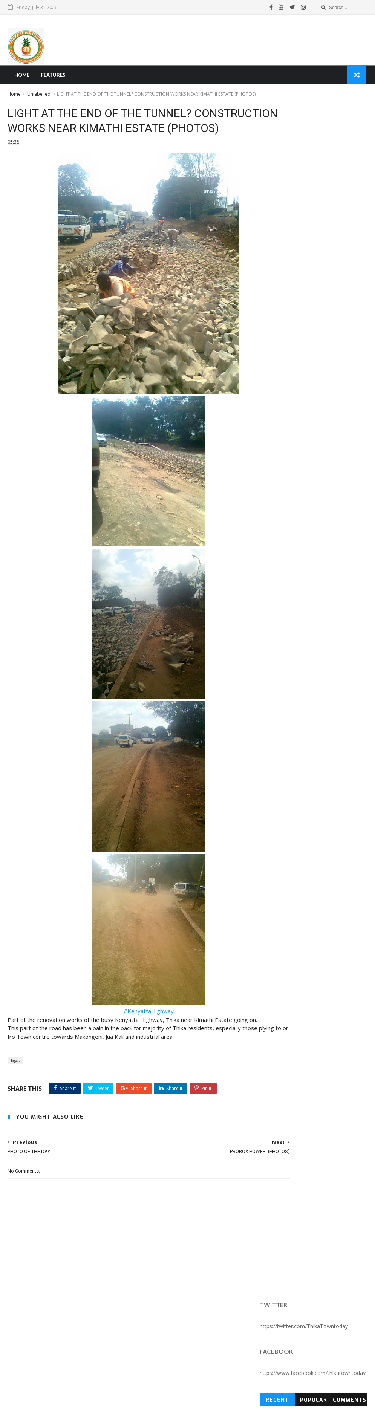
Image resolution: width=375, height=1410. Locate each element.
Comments (349, 193)
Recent (277, 193)
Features (52, 78)
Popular (313, 193)
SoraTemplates (48, 1400)
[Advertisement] (230, 41)
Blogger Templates (121, 1400)
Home (20, 78)
